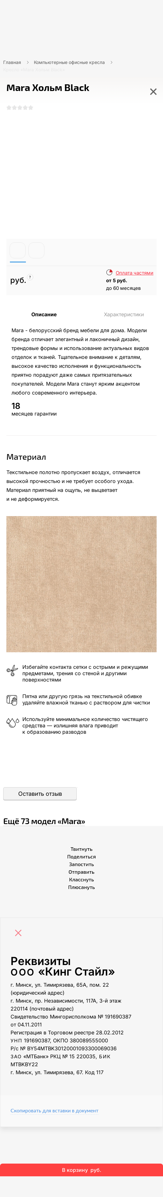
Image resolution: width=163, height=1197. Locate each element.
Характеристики (124, 314)
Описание (44, 314)
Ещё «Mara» (44, 821)
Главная (12, 62)
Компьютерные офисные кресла (69, 62)
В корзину (81, 1170)
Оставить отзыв (40, 793)
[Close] (20, 933)
